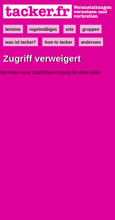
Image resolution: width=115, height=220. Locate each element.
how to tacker (58, 42)
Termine (13, 29)
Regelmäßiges (43, 29)
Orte (70, 29)
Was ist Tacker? (20, 42)
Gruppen (90, 29)
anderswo (91, 42)
